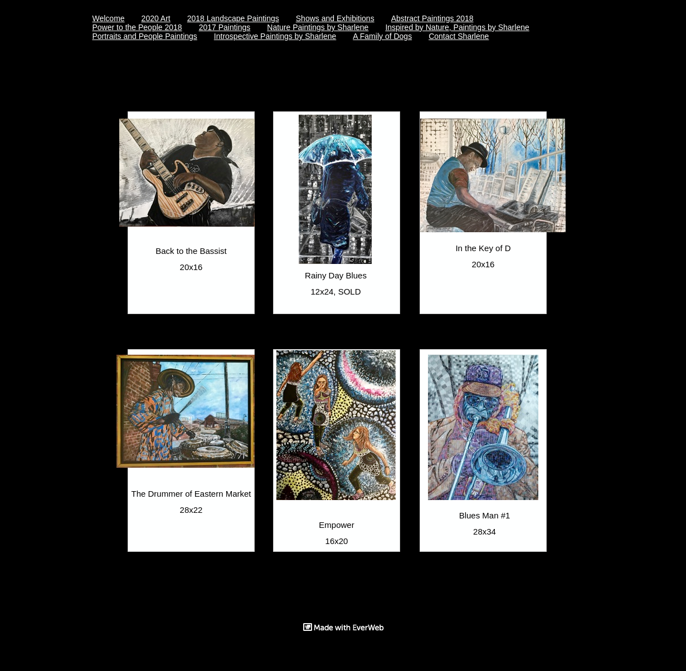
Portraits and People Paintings (145, 36)
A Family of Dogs (382, 36)
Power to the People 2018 (137, 27)
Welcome (109, 18)
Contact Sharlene (459, 36)
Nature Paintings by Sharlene (317, 27)
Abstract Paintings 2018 (432, 18)
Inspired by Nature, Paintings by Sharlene (457, 27)
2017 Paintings (225, 27)
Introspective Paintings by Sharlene (275, 36)
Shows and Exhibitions (335, 18)
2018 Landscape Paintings (233, 18)
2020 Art (156, 18)
